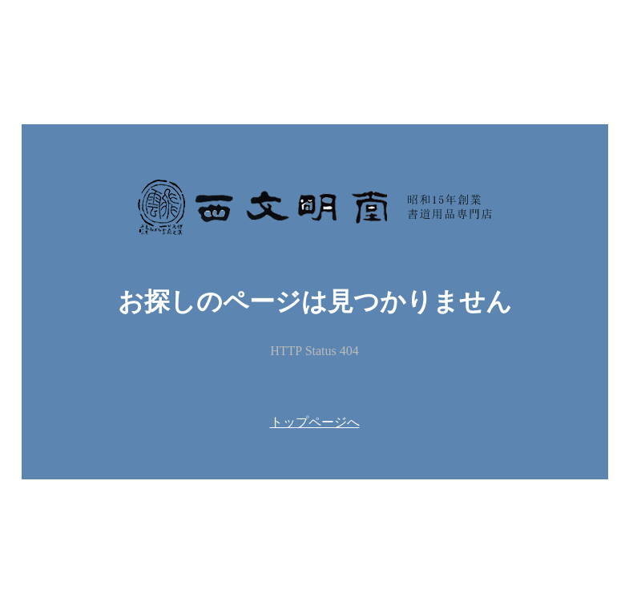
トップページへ (315, 422)
